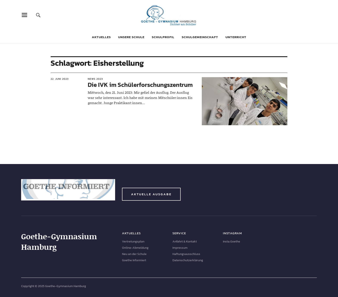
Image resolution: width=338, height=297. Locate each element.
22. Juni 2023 (60, 79)
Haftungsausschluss (186, 254)
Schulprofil (163, 36)
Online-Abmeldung (135, 247)
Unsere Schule (131, 36)
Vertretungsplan (133, 241)
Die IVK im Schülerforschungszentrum (140, 84)
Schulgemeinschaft (200, 36)
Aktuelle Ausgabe (151, 194)
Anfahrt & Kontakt (184, 241)
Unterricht (235, 36)
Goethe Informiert (134, 260)
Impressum (180, 247)
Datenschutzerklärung (187, 260)
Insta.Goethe (231, 241)
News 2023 (95, 79)
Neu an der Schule (134, 254)
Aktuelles (101, 36)
